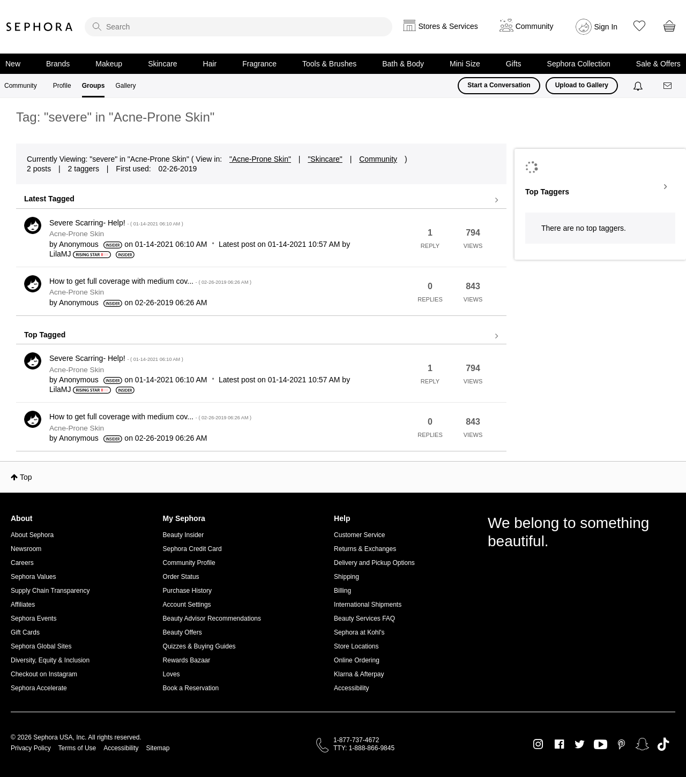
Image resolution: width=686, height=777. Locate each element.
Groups (93, 85)
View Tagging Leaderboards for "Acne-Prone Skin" (600, 187)
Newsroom (26, 549)
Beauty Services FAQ (364, 618)
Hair (210, 63)
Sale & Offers (658, 63)
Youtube (600, 745)
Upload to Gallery (581, 85)
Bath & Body (403, 63)
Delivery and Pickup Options (374, 563)
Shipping (346, 576)
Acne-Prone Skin (76, 234)
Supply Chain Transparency (50, 590)
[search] (238, 26)
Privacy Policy (31, 748)
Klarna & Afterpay (359, 674)
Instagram (538, 744)
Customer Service (359, 535)
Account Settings (187, 604)
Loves (171, 674)
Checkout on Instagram (44, 674)
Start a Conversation (498, 85)
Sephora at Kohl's (359, 632)
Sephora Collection (578, 63)
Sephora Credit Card (192, 549)
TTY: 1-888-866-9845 (363, 748)
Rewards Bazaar (187, 660)
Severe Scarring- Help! (116, 222)
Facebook (559, 744)
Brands (58, 63)
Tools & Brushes (329, 63)
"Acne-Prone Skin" (260, 159)
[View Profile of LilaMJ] (60, 254)
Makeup (108, 63)
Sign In (606, 26)
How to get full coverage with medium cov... (150, 281)
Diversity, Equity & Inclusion (50, 660)
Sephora (39, 26)
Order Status (181, 576)
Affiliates (23, 604)
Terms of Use (77, 748)
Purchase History (187, 590)
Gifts (513, 63)
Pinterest (621, 744)
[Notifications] (639, 86)
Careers (22, 563)
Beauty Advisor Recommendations (212, 618)
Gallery (125, 85)
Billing (342, 590)
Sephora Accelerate (39, 688)
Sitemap (157, 748)
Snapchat (642, 744)
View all (261, 200)
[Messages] (668, 86)
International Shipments (367, 604)
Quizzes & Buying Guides (199, 646)
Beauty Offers (182, 632)
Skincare (162, 63)
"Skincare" (325, 159)
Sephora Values (33, 576)
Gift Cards (25, 632)
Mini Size (465, 63)
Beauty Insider (183, 535)
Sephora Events (33, 618)
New (12, 63)
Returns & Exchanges (365, 549)
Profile (62, 85)
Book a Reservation (191, 688)
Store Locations (356, 646)
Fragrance (259, 63)
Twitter (579, 744)
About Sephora (32, 535)
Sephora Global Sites (41, 646)
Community (20, 85)
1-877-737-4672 (356, 740)
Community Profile (189, 563)
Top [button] (26, 477)
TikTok (663, 744)
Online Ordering (356, 660)
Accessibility (351, 688)
